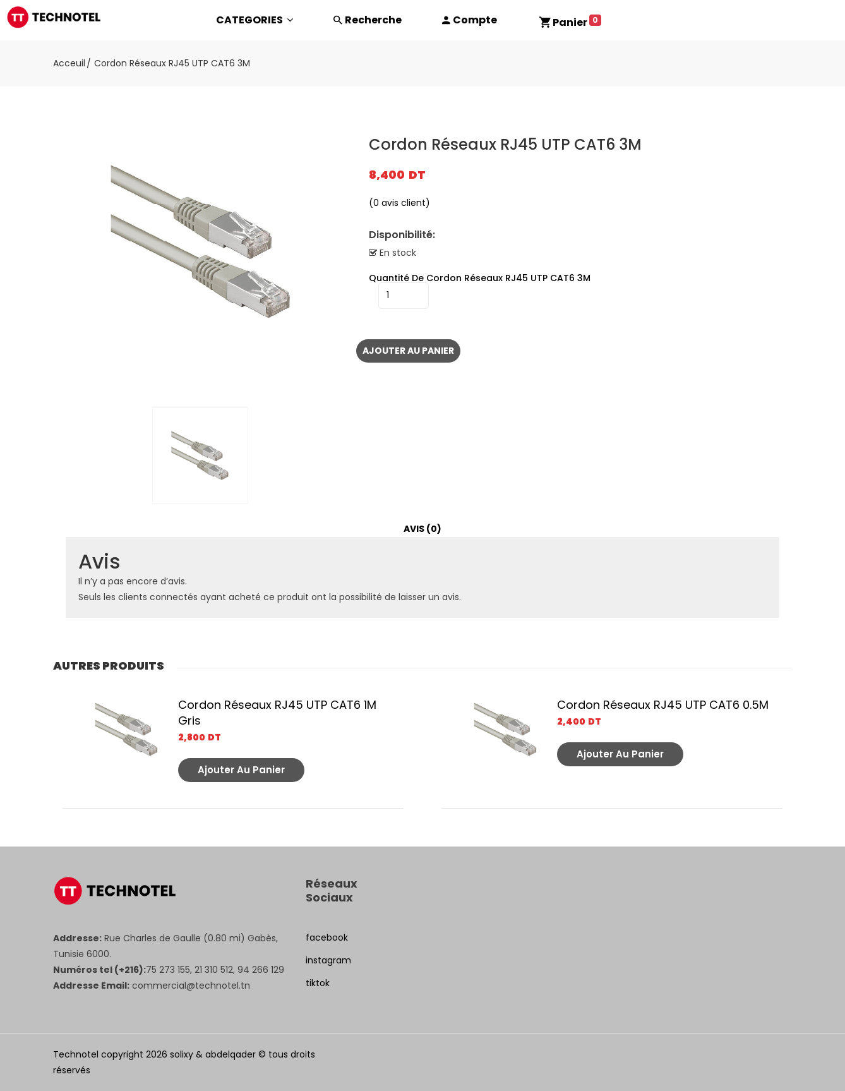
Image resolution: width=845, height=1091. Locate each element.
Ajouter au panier (408, 350)
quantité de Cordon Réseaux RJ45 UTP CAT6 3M (479, 278)
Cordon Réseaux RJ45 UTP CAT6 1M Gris (277, 712)
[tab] (422, 529)
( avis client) (399, 202)
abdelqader (230, 1054)
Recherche (373, 20)
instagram (328, 960)
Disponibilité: (402, 235)
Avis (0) (422, 528)
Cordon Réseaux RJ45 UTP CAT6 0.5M (663, 705)
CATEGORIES (254, 20)
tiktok (318, 983)
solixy (181, 1054)
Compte (475, 20)
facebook (327, 937)
